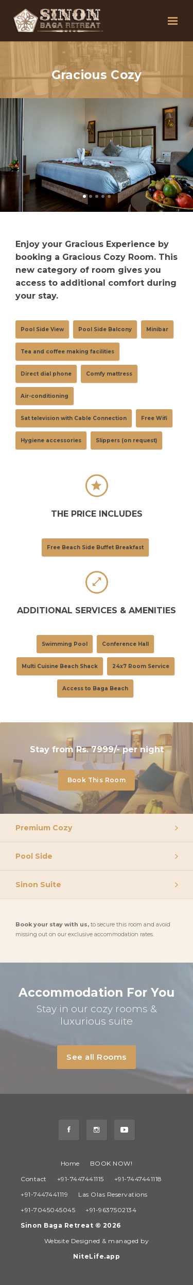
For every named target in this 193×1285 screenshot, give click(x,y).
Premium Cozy (43, 827)
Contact (34, 1179)
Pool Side (33, 856)
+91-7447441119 (44, 1194)
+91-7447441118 (138, 1179)
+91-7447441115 (80, 1179)
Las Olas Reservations (113, 1194)
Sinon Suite (38, 884)
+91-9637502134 (110, 1210)
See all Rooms (101, 1057)
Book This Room (101, 780)
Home (70, 1163)
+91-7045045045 (48, 1210)
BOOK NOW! (111, 1163)
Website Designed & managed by (96, 1248)
